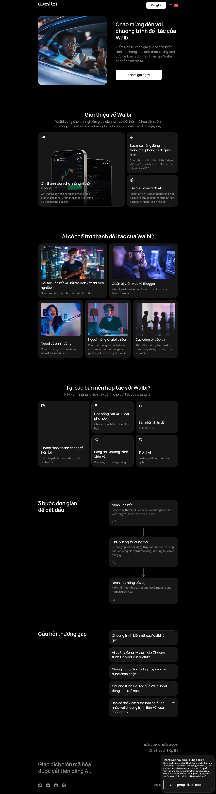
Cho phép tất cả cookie (187, 784)
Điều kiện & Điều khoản (160, 745)
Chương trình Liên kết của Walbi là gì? (143, 637)
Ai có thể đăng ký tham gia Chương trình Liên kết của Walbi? (143, 654)
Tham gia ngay (139, 75)
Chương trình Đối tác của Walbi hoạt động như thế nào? (143, 688)
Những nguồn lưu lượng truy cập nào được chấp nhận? (143, 671)
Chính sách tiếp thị (163, 750)
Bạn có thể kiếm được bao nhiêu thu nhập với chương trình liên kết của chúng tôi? (143, 707)
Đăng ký (156, 5)
